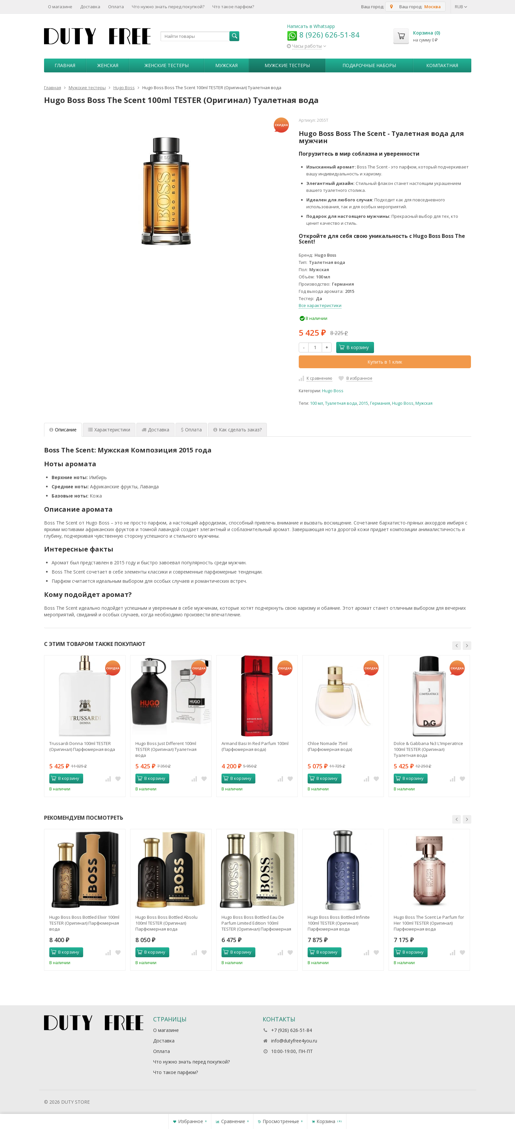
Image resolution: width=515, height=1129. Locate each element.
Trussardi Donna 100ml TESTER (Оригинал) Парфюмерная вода (82, 746)
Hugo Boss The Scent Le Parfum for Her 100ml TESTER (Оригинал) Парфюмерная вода (429, 923)
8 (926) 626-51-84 (323, 34)
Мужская (226, 65)
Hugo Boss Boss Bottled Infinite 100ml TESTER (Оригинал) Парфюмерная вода (339, 923)
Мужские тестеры (287, 65)
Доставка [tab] (155, 429)
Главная (65, 65)
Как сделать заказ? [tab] (237, 429)
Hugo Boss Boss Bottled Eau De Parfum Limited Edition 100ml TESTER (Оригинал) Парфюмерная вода (256, 923)
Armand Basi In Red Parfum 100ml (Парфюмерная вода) (255, 746)
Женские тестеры (167, 65)
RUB (461, 7)
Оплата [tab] (191, 429)
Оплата (116, 7)
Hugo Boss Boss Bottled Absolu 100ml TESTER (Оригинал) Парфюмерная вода (166, 923)
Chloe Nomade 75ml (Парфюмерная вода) (330, 746)
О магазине (60, 7)
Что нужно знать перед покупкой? (168, 7)
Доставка (90, 7)
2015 (363, 403)
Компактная (442, 65)
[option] (85, 726)
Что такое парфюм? (233, 7)
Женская (107, 65)
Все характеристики (320, 305)
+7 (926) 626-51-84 (291, 1030)
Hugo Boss (332, 391)
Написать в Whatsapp (311, 26)
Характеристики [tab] (109, 429)
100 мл (316, 403)
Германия (380, 403)
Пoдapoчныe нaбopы (369, 65)
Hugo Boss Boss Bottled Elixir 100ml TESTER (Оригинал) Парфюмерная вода (84, 923)
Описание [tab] (63, 429)
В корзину (354, 347)
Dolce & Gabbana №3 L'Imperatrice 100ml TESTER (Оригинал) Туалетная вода (428, 749)
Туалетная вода (341, 403)
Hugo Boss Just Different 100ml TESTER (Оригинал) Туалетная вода (166, 749)
